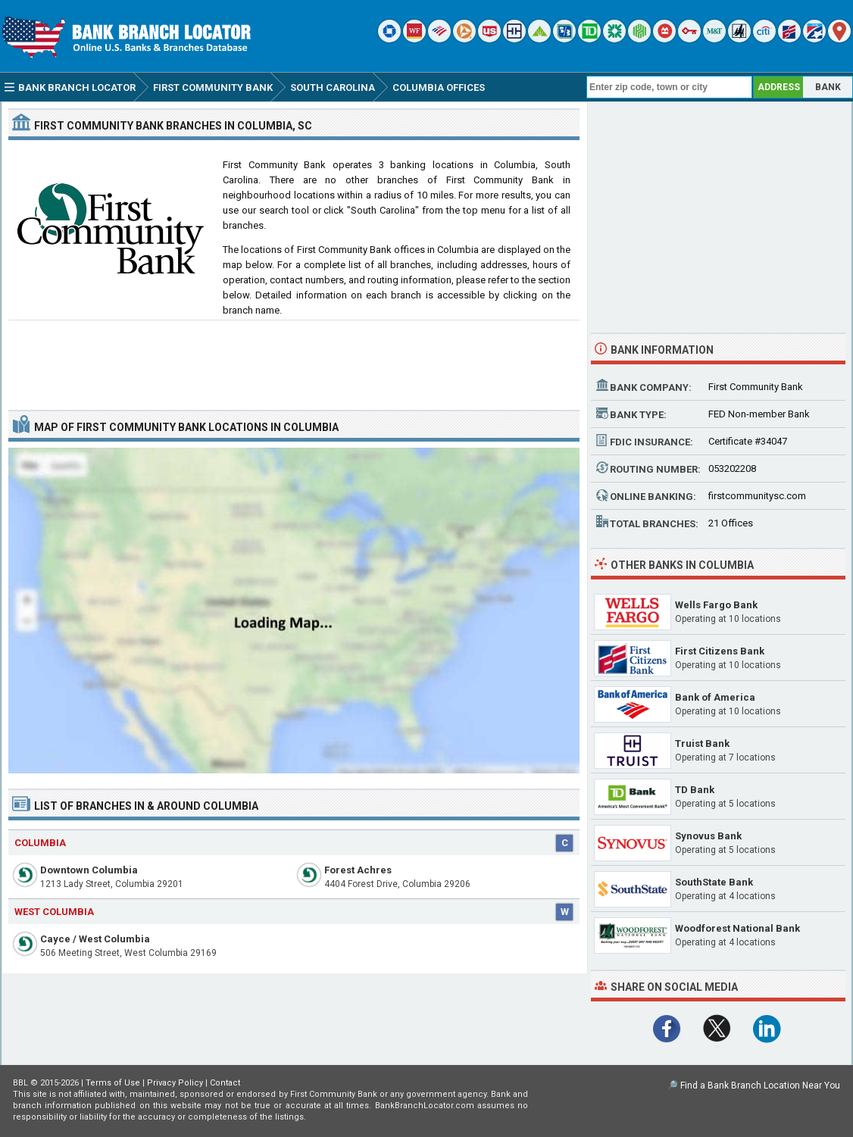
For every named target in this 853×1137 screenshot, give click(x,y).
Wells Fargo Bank (716, 605)
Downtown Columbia (89, 870)
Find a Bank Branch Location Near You (760, 1085)
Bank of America (715, 697)
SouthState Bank (714, 882)
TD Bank (694, 789)
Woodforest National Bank (737, 928)
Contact (225, 1083)
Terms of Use (113, 1083)
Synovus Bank (708, 836)
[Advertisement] (294, 359)
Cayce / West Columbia (95, 939)
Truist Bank (702, 743)
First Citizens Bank (719, 651)
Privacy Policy (175, 1083)
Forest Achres (358, 870)
